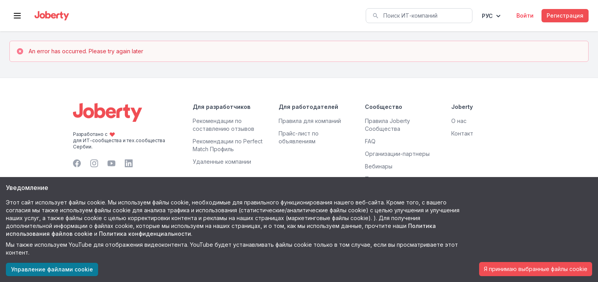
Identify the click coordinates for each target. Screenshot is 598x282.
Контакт (462, 133)
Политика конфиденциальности (145, 233)
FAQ (370, 141)
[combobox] (419, 16)
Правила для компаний (310, 121)
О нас (459, 121)
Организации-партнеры (397, 153)
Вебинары (378, 166)
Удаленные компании (222, 161)
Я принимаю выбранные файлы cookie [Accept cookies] (535, 269)
